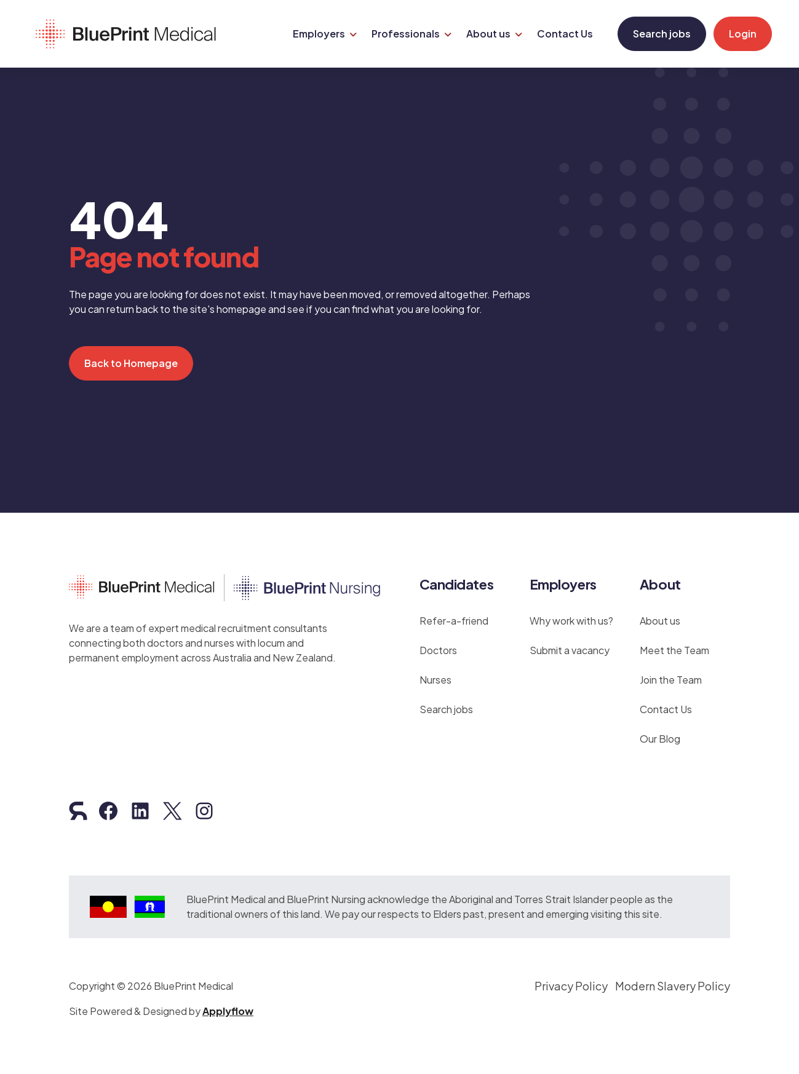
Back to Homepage (131, 356)
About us (660, 614)
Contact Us (666, 703)
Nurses (435, 673)
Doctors (438, 644)
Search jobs (657, 30)
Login (738, 30)
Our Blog (660, 732)
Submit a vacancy (570, 644)
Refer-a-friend (453, 614)
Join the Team (671, 673)
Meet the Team (674, 644)
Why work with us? (571, 614)
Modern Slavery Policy (672, 980)
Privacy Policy (571, 980)
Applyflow (227, 1004)
